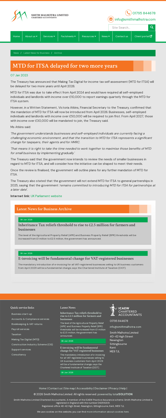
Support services (21, 349)
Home (16, 36)
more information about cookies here (108, 411)
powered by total (115, 394)
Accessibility (85, 388)
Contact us (121, 36)
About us (31, 36)
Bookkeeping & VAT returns (27, 324)
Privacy (113, 388)
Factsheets (68, 36)
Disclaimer (101, 388)
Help (123, 388)
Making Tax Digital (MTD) (25, 339)
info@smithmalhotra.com (135, 19)
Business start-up (21, 314)
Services (49, 36)
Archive (58, 52)
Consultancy (18, 354)
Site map (69, 388)
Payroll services (20, 329)
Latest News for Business (37, 52)
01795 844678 (144, 13)
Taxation (16, 334)
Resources (89, 36)
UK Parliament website (46, 196)
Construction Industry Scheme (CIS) (32, 344)
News (106, 36)
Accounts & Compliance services (30, 319)
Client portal (143, 36)
